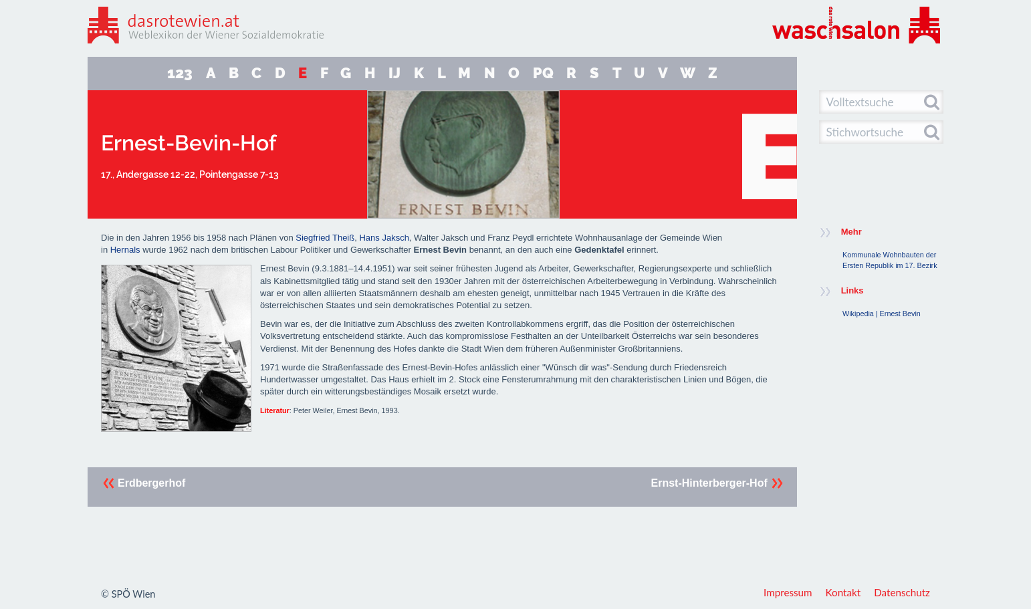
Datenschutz (902, 592)
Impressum (788, 592)
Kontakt (843, 592)
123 (180, 73)
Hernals (125, 250)
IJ (394, 73)
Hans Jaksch (384, 238)
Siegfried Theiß (325, 238)
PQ (543, 73)
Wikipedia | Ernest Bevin (881, 314)
